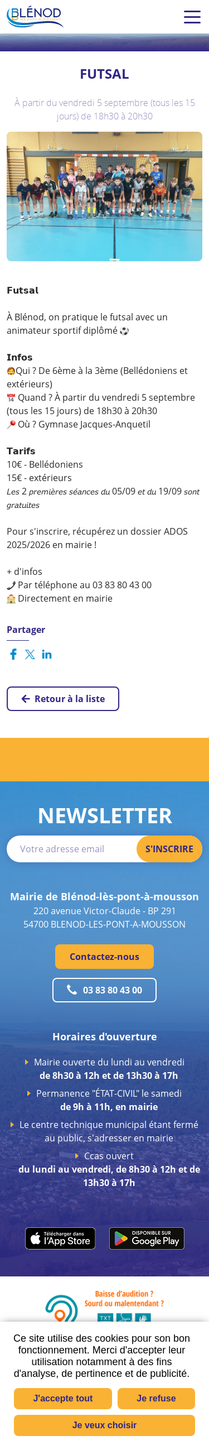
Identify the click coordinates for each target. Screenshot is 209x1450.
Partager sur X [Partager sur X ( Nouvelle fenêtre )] (30, 654)
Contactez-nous (104, 956)
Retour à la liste (70, 699)
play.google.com (146, 1238)
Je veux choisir (104, 1425)
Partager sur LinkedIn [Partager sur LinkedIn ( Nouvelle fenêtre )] (47, 654)
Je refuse (156, 1398)
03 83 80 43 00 (112, 990)
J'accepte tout (63, 1398)
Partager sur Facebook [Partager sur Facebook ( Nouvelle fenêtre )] (13, 654)
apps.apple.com (60, 1238)
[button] (104, 195)
